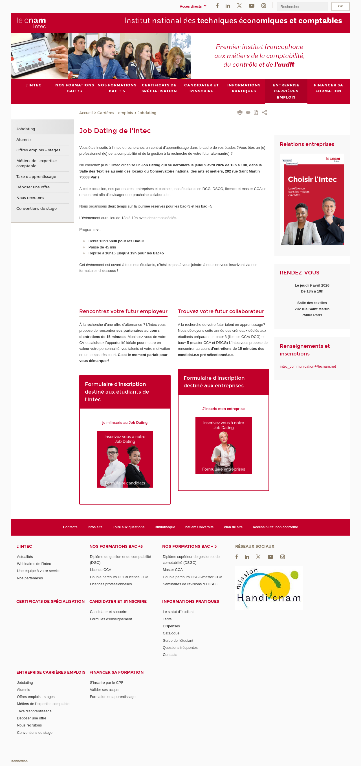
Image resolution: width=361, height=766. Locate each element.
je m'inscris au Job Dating (125, 422)
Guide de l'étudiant (178, 640)
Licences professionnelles (111, 584)
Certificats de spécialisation (50, 601)
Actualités (25, 556)
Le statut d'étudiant (178, 612)
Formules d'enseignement (111, 619)
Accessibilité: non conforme (275, 527)
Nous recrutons (30, 198)
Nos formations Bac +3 (116, 546)
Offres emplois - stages (38, 150)
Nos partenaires (30, 578)
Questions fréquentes (180, 647)
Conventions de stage (36, 208)
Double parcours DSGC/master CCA (192, 577)
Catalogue (171, 633)
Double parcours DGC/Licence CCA (119, 577)
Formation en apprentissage (113, 697)
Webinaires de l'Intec (34, 564)
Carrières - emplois (115, 112)
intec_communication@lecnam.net (308, 366)
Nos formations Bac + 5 (189, 546)
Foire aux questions (128, 527)
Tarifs (167, 619)
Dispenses (171, 626)
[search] (302, 6)
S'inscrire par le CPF (107, 682)
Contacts (70, 527)
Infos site (95, 527)
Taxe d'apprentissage (36, 176)
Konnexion (19, 761)
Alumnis (24, 139)
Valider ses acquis (105, 689)
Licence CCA (100, 570)
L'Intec (24, 546)
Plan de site (233, 527)
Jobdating (147, 112)
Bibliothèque (165, 527)
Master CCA (173, 570)
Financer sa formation (116, 672)
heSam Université (199, 527)
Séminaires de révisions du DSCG (190, 584)
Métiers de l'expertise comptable (36, 163)
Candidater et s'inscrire (118, 601)
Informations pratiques (190, 601)
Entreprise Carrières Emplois (50, 672)
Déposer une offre (33, 187)
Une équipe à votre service (39, 571)
